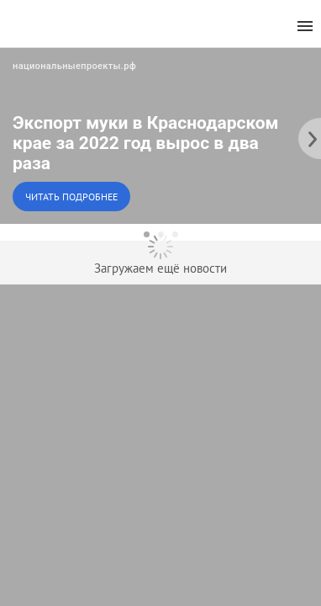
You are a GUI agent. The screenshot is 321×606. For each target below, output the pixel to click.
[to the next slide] (308, 135)
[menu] (305, 26)
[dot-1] (147, 234)
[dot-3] (175, 234)
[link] (160, 135)
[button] (160, 135)
